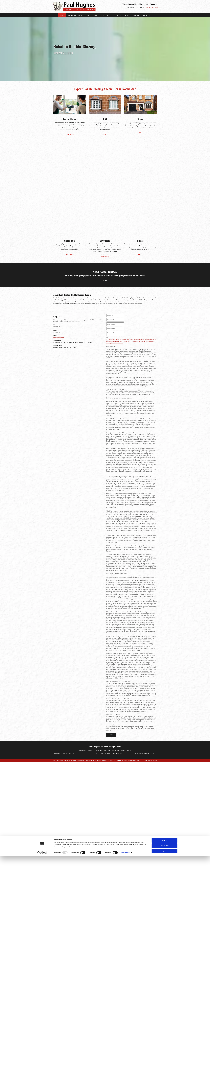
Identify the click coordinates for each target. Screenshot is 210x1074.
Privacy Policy (128, 750)
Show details (125, 553)
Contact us (146, 15)
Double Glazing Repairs (74, 15)
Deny (164, 552)
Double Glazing (86, 750)
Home (62, 15)
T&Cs (145, 760)
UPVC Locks (117, 15)
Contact (122, 750)
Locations (136, 15)
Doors (96, 15)
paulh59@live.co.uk (152, 7)
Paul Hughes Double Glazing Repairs (105, 747)
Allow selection (164, 546)
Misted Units (105, 15)
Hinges (127, 15)
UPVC (88, 15)
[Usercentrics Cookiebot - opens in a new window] (42, 553)
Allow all (164, 541)
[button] (70, 134)
